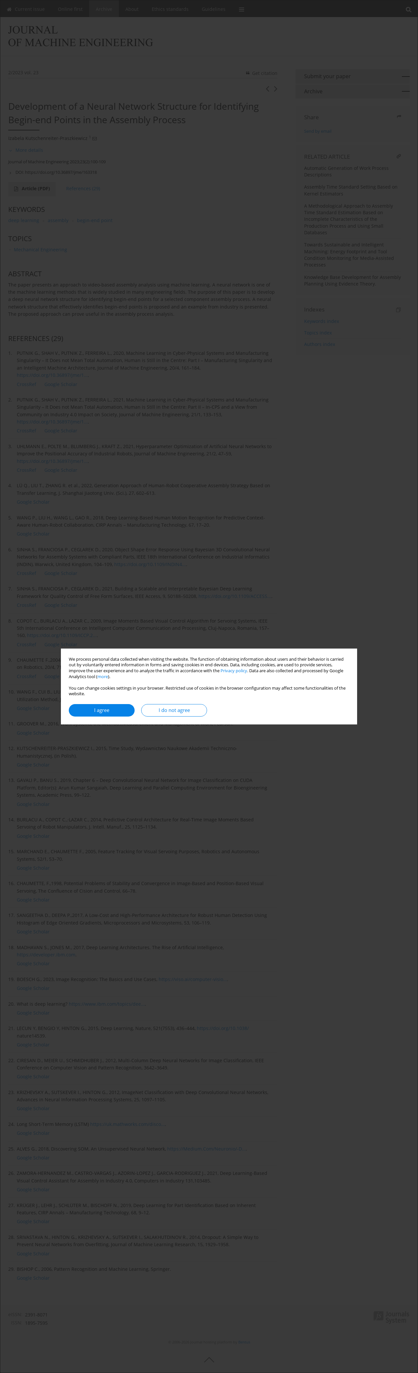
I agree (101, 710)
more (102, 676)
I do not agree (174, 710)
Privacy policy (234, 671)
